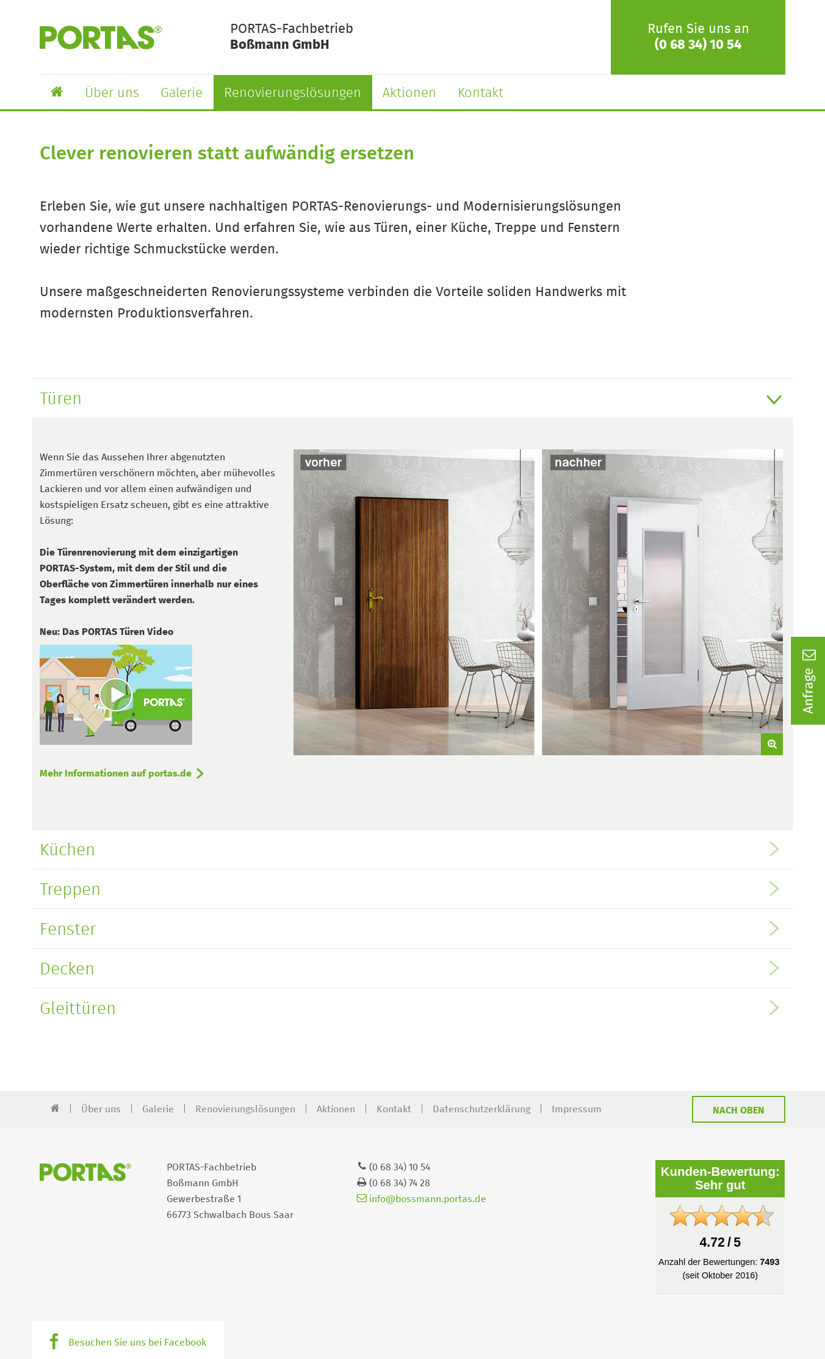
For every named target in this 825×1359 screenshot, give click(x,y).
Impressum (577, 1109)
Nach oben (739, 1110)
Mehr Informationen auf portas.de (116, 773)
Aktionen (409, 93)
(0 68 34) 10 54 (698, 45)
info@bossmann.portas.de (421, 1199)
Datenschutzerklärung (481, 1109)
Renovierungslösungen (292, 93)
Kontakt (480, 93)
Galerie (181, 93)
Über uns (112, 93)
